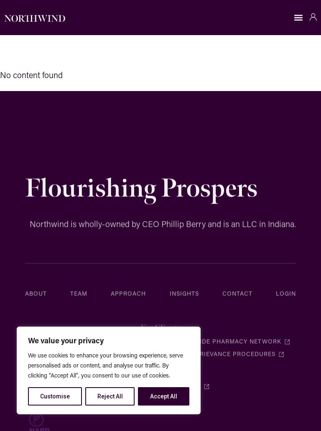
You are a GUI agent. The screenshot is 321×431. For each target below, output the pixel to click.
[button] (298, 18)
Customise (55, 396)
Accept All (163, 396)
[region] (109, 370)
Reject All (110, 396)
